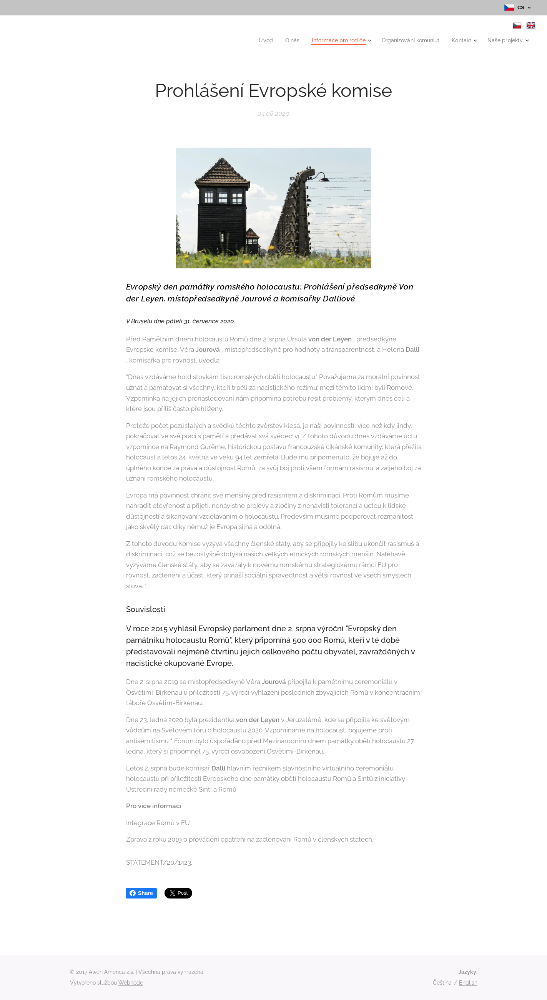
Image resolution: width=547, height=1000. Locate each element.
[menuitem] (251, 40)
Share (141, 893)
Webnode (130, 983)
